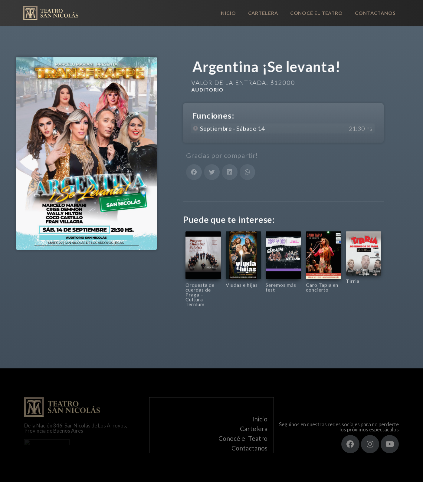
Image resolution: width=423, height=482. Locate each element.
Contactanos (375, 13)
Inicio (227, 13)
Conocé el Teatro (316, 13)
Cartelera (263, 13)
